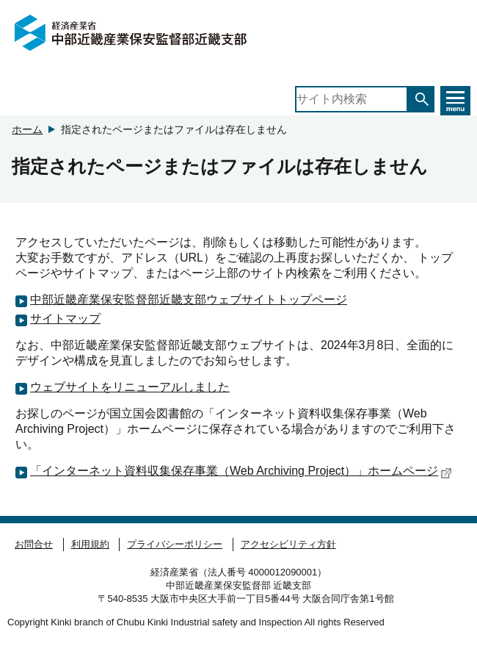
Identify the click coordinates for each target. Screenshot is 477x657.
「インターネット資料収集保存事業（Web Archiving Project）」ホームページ (241, 471)
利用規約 (90, 544)
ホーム (27, 129)
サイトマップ (65, 318)
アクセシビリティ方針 (288, 544)
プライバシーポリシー (174, 544)
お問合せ (34, 544)
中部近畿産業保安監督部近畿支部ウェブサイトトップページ (188, 299)
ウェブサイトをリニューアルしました (130, 387)
